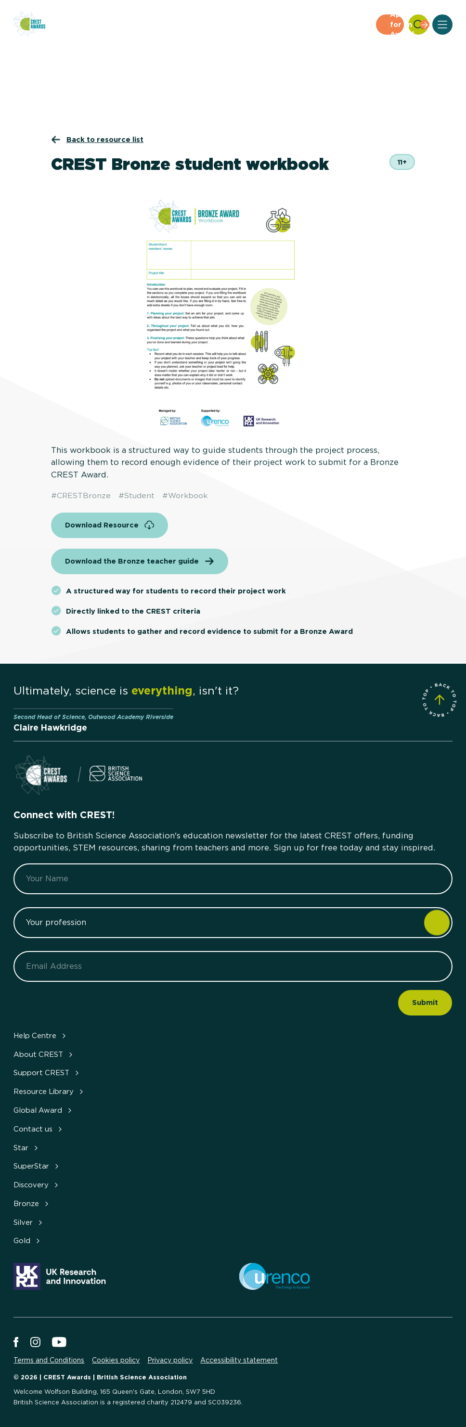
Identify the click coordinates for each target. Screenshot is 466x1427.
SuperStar (37, 1166)
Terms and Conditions (48, 1360)
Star (26, 1148)
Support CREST (47, 1072)
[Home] (29, 24)
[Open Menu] (442, 24)
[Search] (418, 24)
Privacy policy (170, 1360)
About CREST (44, 1054)
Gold (27, 1240)
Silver (28, 1222)
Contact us (38, 1129)
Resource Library (49, 1091)
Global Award (43, 1110)
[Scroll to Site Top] (439, 700)
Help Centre (40, 1035)
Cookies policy (116, 1360)
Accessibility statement (239, 1360)
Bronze (32, 1203)
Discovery (36, 1185)
